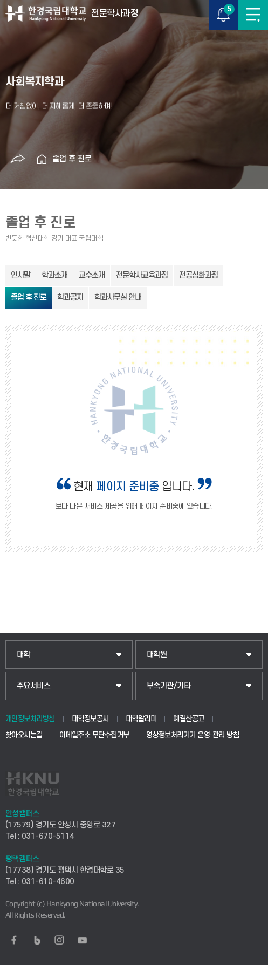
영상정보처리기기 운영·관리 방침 (192, 735)
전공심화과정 (198, 275)
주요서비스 (34, 685)
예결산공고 (188, 719)
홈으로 (41, 159)
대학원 (157, 654)
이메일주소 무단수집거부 (94, 735)
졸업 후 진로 (72, 158)
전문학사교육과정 (142, 275)
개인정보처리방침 (30, 719)
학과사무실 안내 (117, 297)
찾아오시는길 (24, 735)
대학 (23, 654)
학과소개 (54, 275)
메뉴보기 (253, 15)
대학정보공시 (90, 719)
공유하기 (17, 159)
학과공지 (70, 297)
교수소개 (92, 275)
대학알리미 (141, 719)
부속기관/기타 (169, 685)
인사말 (20, 275)
